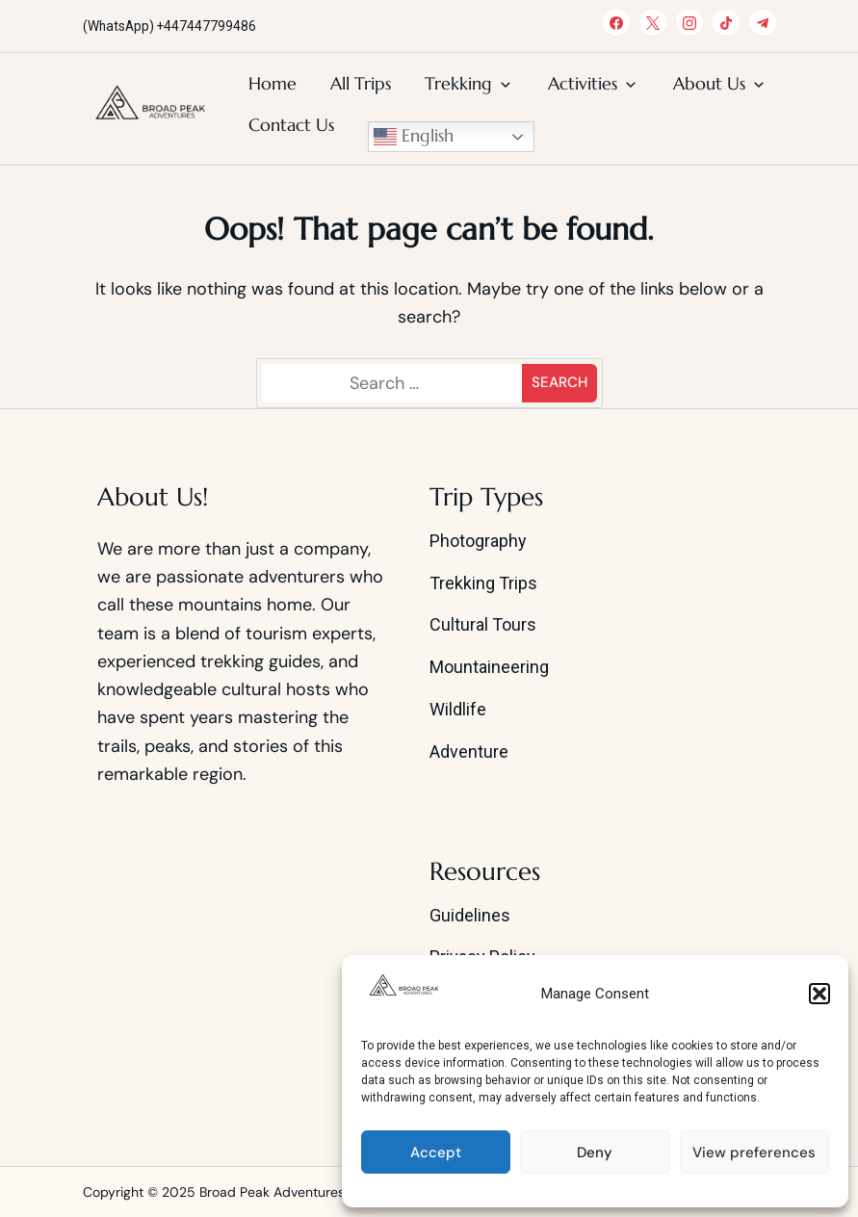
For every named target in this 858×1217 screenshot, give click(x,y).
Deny (594, 1152)
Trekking (458, 83)
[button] (819, 993)
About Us (709, 83)
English (414, 136)
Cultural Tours (482, 624)
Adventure (468, 751)
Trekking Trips (483, 583)
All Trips (360, 83)
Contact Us (291, 125)
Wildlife (457, 709)
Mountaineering (489, 667)
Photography (478, 541)
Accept (435, 1152)
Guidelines (469, 915)
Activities (582, 83)
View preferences (754, 1152)
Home (272, 83)
